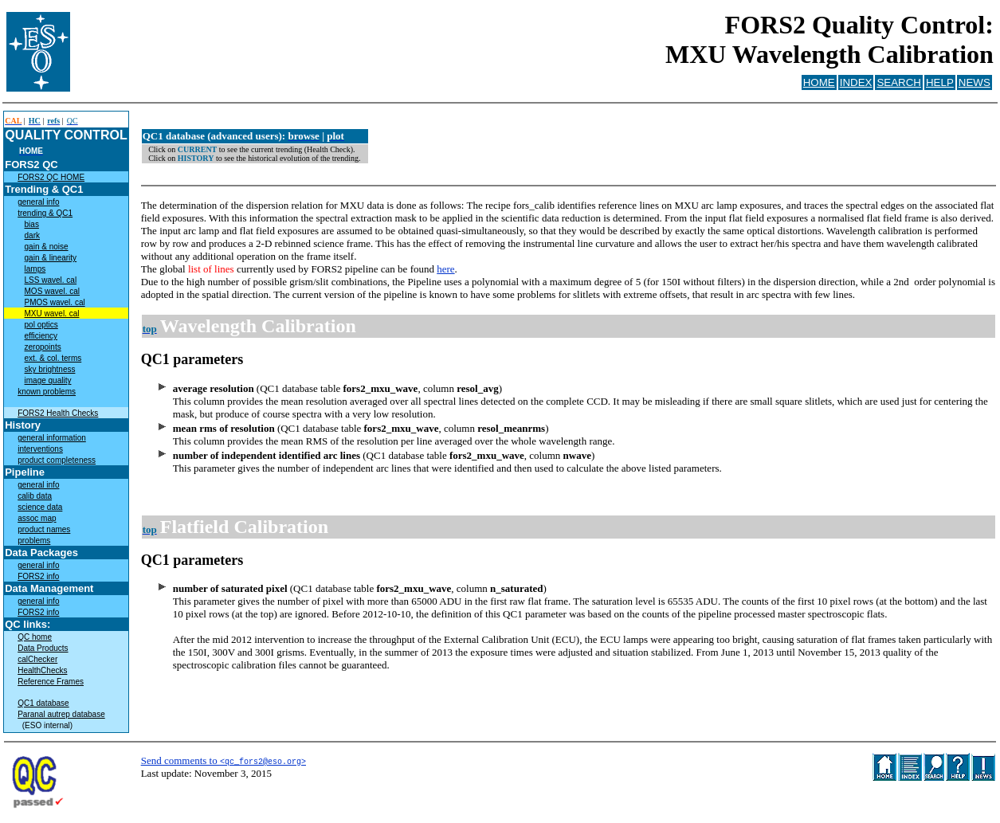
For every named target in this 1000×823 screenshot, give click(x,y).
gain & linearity (51, 257)
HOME (819, 82)
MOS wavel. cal (52, 291)
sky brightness (50, 369)
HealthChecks (42, 670)
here (445, 269)
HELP (940, 82)
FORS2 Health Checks (58, 413)
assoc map (37, 518)
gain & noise (47, 246)
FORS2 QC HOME (51, 177)
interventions (40, 449)
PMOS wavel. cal (55, 302)
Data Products (43, 648)
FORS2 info (38, 576)
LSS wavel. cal (51, 280)
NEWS (974, 82)
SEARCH (898, 82)
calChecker (37, 659)
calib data (35, 496)
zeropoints (43, 347)
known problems (47, 391)
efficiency (41, 335)
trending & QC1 (45, 213)
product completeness (57, 460)
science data (40, 507)
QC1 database (43, 703)
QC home (35, 637)
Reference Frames (51, 681)
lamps (35, 269)
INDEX (856, 82)
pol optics (41, 324)
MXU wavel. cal (52, 313)
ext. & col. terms (53, 358)
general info (38, 202)
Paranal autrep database (61, 714)
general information (52, 437)
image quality (48, 380)
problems (34, 540)
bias (32, 224)
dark (32, 235)
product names (44, 529)
